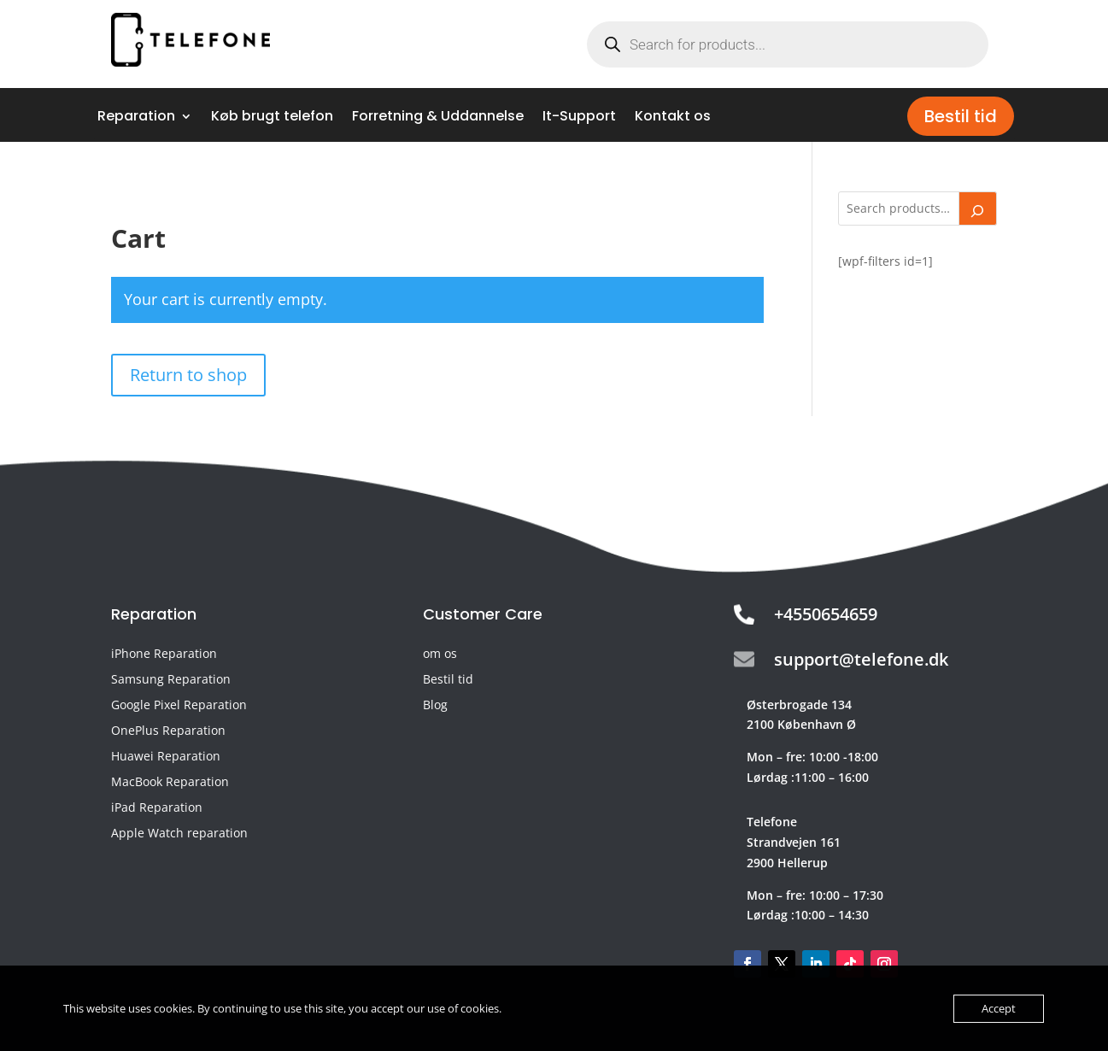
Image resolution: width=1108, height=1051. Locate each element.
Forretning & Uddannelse (438, 118)
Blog (435, 706)
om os (440, 654)
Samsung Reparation (171, 680)
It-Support (579, 118)
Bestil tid (960, 116)
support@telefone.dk (861, 659)
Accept (999, 1008)
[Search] (978, 208)
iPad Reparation (156, 808)
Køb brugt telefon (272, 118)
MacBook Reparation (170, 783)
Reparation (136, 118)
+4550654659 (825, 613)
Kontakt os (673, 118)
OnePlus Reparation (168, 731)
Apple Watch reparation (179, 834)
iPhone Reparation (164, 654)
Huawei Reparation (165, 757)
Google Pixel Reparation (179, 706)
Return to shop (188, 374)
